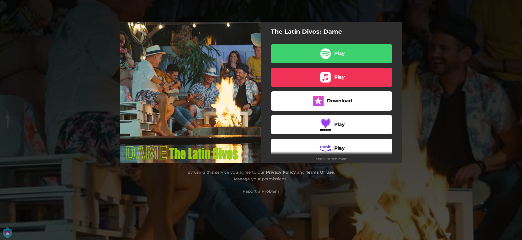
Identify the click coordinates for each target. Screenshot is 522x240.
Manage (242, 178)
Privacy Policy (281, 172)
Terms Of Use (320, 172)
